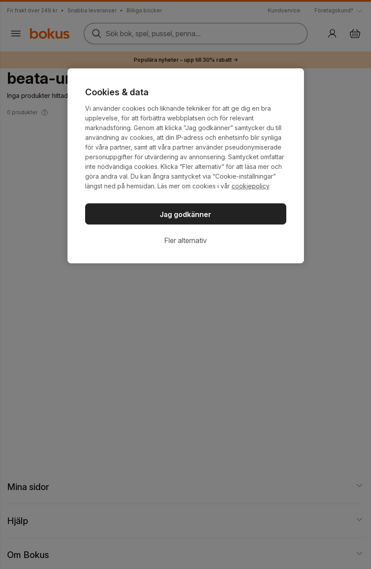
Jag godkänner (185, 214)
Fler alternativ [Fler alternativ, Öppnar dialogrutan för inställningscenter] (185, 240)
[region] (185, 165)
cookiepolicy (251, 186)
